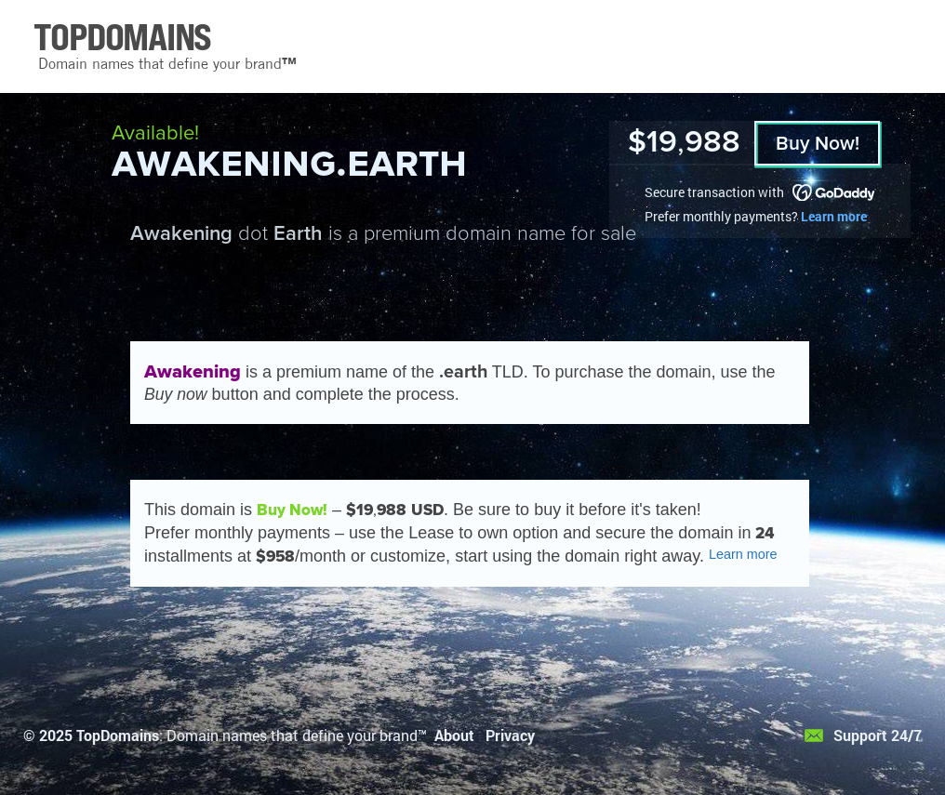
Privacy (510, 735)
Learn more (834, 216)
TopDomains (117, 735)
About (454, 735)
